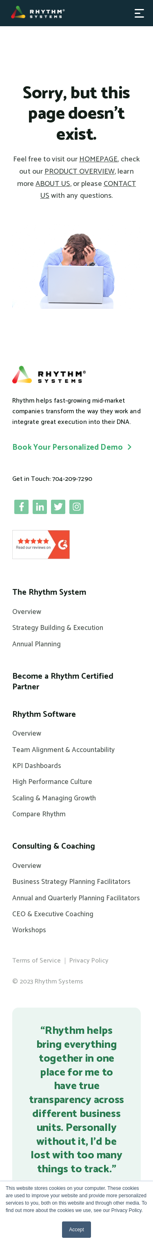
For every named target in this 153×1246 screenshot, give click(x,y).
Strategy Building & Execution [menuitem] (57, 628)
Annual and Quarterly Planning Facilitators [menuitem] (76, 898)
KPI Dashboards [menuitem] (36, 766)
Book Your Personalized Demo (67, 447)
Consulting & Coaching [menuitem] (53, 846)
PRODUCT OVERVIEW (79, 171)
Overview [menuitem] (26, 612)
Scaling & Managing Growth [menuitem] (54, 798)
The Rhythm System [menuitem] (49, 592)
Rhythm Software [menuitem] (44, 714)
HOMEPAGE (98, 159)
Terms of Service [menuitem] (36, 960)
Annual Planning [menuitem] (36, 644)
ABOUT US (52, 184)
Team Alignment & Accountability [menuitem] (63, 750)
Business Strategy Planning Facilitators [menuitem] (71, 882)
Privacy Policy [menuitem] (89, 960)
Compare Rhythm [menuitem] (39, 814)
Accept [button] (76, 1229)
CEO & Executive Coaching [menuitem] (52, 914)
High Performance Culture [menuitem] (52, 782)
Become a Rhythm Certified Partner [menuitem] (62, 682)
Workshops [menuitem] (29, 930)
